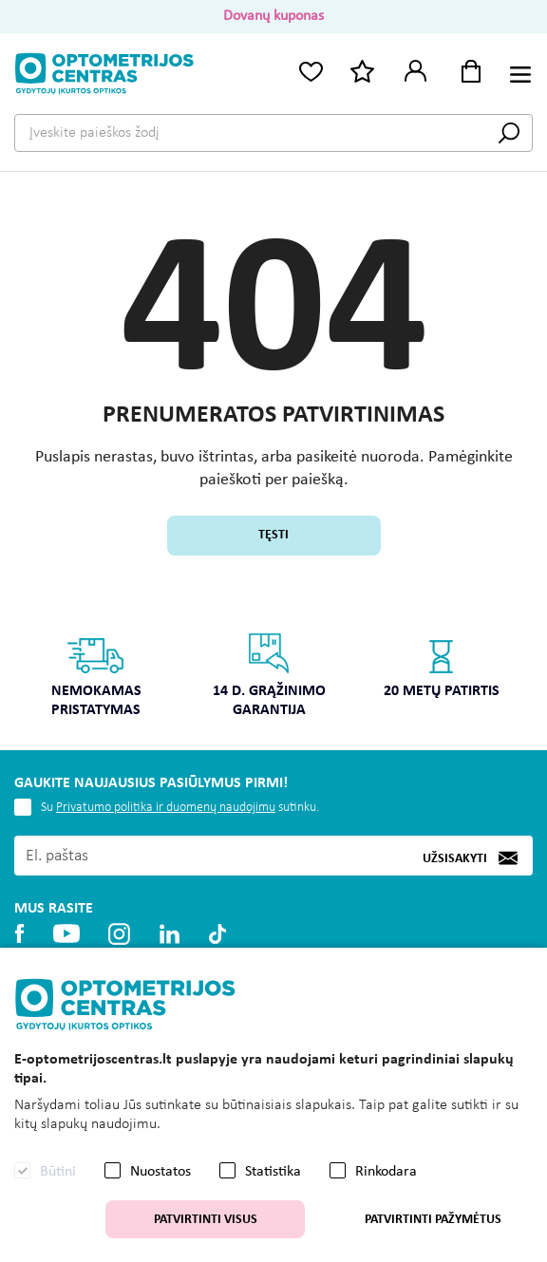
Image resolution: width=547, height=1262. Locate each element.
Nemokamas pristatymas (96, 674)
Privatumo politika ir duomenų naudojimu (165, 808)
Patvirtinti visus (205, 1220)
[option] (96, 681)
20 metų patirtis (442, 665)
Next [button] (522, 660)
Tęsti (273, 535)
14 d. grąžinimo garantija (269, 674)
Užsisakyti (455, 858)
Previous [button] (25, 660)
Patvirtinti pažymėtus (433, 1220)
